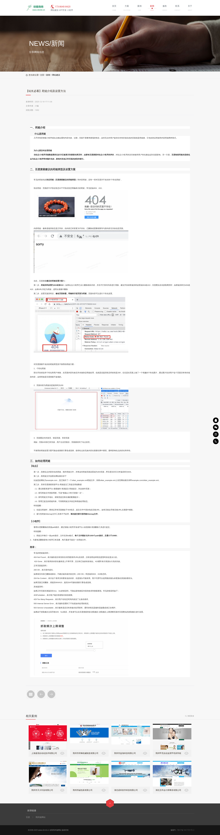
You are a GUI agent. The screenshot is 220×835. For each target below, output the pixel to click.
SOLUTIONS (126, 10)
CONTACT (177, 10)
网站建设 (56, 75)
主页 (42, 75)
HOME (114, 10)
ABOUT (190, 10)
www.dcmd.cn (43, 830)
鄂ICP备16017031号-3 (185, 830)
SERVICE (164, 10)
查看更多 (190, 716)
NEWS (152, 10)
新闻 (48, 75)
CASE (139, 10)
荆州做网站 (40, 817)
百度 (28, 817)
